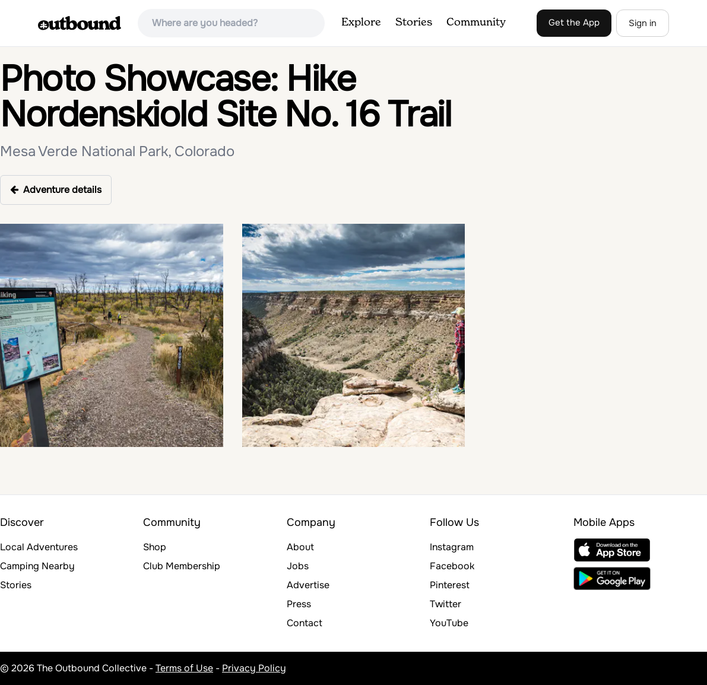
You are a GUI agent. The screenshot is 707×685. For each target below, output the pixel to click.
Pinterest (450, 585)
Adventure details (56, 189)
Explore (361, 22)
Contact (304, 623)
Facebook (452, 566)
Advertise (308, 585)
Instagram (452, 547)
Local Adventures (39, 547)
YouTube (449, 623)
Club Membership (181, 566)
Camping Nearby (37, 566)
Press (299, 604)
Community (476, 22)
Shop (154, 547)
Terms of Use (184, 668)
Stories (413, 22)
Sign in (643, 23)
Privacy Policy (254, 668)
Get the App (574, 22)
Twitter (445, 604)
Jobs (298, 566)
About (300, 547)
